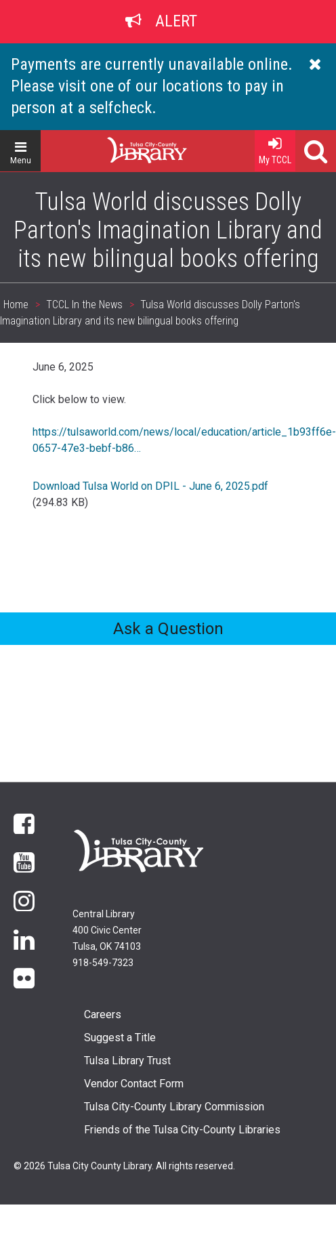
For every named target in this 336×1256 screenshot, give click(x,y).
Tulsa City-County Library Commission (174, 1106)
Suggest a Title (120, 1037)
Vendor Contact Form (134, 1083)
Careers (102, 1014)
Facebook (24, 823)
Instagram (24, 900)
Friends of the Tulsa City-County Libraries (182, 1129)
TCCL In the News (84, 304)
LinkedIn (24, 938)
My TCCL (275, 159)
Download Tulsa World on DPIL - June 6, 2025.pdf (150, 486)
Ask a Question (168, 628)
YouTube (24, 861)
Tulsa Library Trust (127, 1060)
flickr (24, 977)
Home (122, 145)
